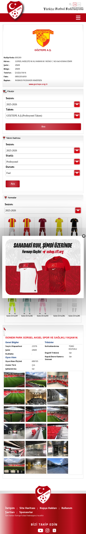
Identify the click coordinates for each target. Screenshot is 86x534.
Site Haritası (27, 508)
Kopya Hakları (48, 508)
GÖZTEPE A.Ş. (43, 50)
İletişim (10, 508)
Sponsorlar (26, 512)
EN (79, 4)
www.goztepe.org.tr (38, 84)
